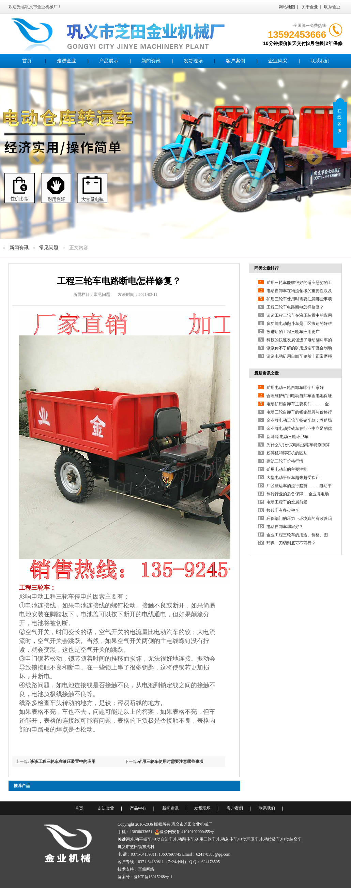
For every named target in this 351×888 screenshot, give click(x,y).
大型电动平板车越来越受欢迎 (293, 477)
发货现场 (193, 60)
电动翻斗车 (184, 839)
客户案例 (235, 60)
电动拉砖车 (270, 839)
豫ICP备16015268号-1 (153, 876)
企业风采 (277, 60)
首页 (27, 60)
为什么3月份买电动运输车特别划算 (298, 444)
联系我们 (320, 60)
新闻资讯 (151, 60)
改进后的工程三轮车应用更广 (293, 331)
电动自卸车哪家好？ (284, 526)
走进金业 (66, 60)
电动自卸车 (162, 839)
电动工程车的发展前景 (286, 502)
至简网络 (146, 869)
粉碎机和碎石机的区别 (286, 453)
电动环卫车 (248, 839)
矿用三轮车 (205, 839)
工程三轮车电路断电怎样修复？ (295, 307)
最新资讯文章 (266, 373)
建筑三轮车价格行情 (284, 461)
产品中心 (138, 808)
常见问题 (48, 247)
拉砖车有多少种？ (282, 510)
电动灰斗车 (227, 839)
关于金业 (310, 6)
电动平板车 (141, 839)
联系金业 (332, 6)
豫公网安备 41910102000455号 (184, 831)
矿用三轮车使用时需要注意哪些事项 (170, 761)
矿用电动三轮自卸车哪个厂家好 (295, 387)
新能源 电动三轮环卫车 (287, 436)
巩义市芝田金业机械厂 (191, 824)
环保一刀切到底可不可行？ (291, 543)
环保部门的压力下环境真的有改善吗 (299, 518)
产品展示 (108, 60)
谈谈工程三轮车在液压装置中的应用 (62, 761)
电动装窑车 (291, 839)
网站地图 (287, 6)
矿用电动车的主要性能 (286, 469)
